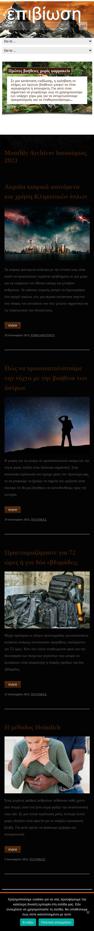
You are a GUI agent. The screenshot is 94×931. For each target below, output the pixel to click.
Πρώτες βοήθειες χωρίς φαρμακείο (39, 70)
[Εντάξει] (87, 912)
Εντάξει (28, 922)
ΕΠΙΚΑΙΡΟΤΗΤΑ (43, 335)
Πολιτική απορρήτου (56, 922)
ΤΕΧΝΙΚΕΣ (39, 519)
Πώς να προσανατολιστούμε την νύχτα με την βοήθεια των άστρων (46, 378)
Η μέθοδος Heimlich (33, 727)
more (11, 107)
